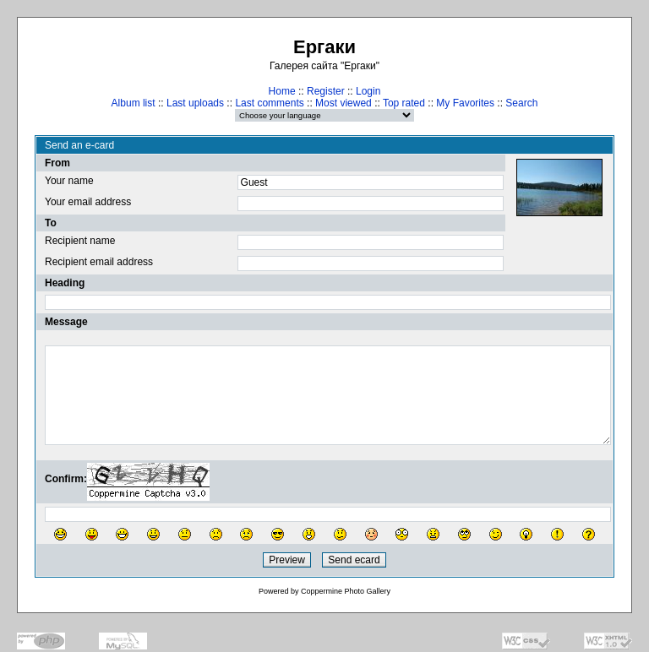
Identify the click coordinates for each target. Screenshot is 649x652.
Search (521, 103)
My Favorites (465, 103)
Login (368, 91)
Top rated (404, 103)
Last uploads (195, 103)
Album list (133, 103)
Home (282, 91)
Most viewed (343, 103)
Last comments (269, 103)
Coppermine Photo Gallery (345, 591)
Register (326, 91)
